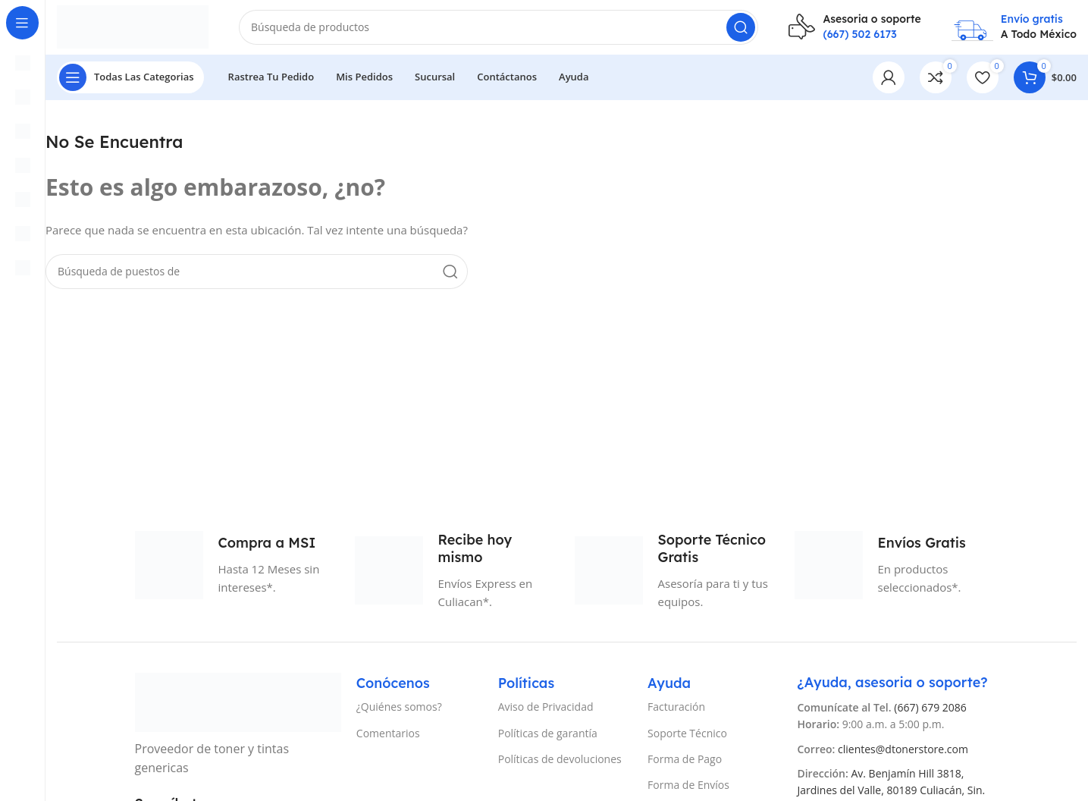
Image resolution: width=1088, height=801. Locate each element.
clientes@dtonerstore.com (903, 755)
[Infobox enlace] (854, 30)
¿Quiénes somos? (399, 713)
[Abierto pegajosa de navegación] (130, 83)
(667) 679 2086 (930, 713)
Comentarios (388, 739)
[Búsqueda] (498, 30)
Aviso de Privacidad (546, 713)
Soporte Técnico (687, 739)
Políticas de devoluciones (560, 765)
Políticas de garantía (547, 739)
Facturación (676, 713)
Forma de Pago (684, 765)
